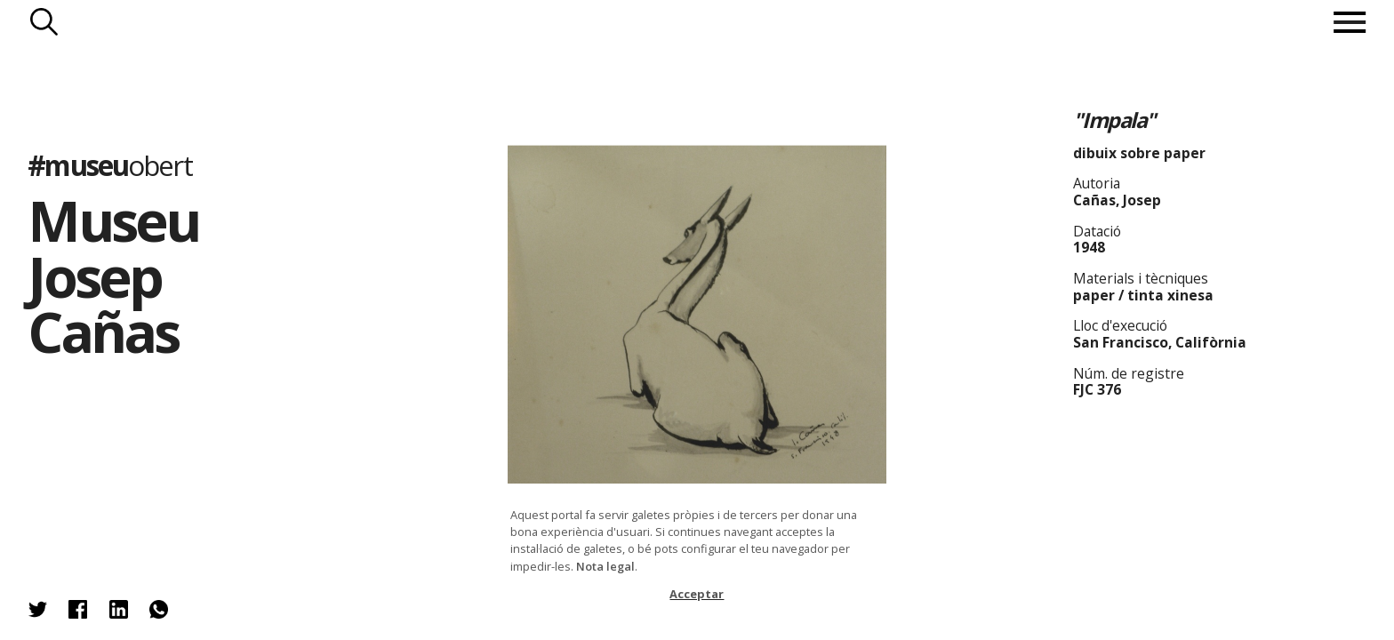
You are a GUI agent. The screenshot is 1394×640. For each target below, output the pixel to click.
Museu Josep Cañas (113, 275)
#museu (109, 165)
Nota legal (605, 566)
